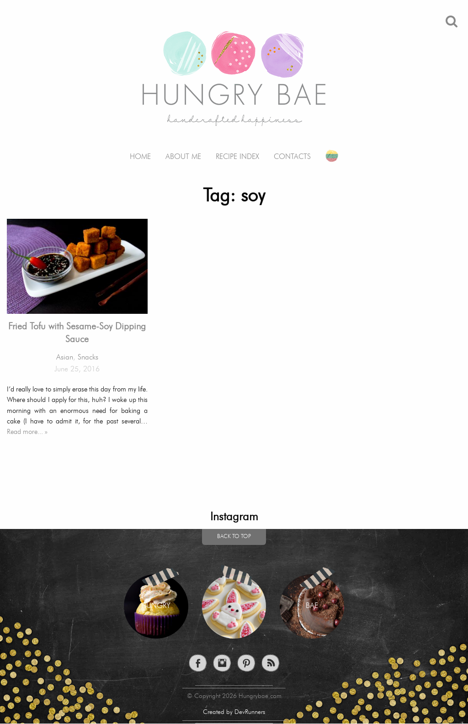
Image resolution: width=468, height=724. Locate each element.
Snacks (88, 357)
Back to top (234, 536)
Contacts (292, 156)
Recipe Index (237, 156)
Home (140, 156)
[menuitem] (140, 150)
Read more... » (27, 432)
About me (183, 156)
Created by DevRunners (234, 712)
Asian (64, 357)
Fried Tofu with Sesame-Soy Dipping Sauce (77, 333)
